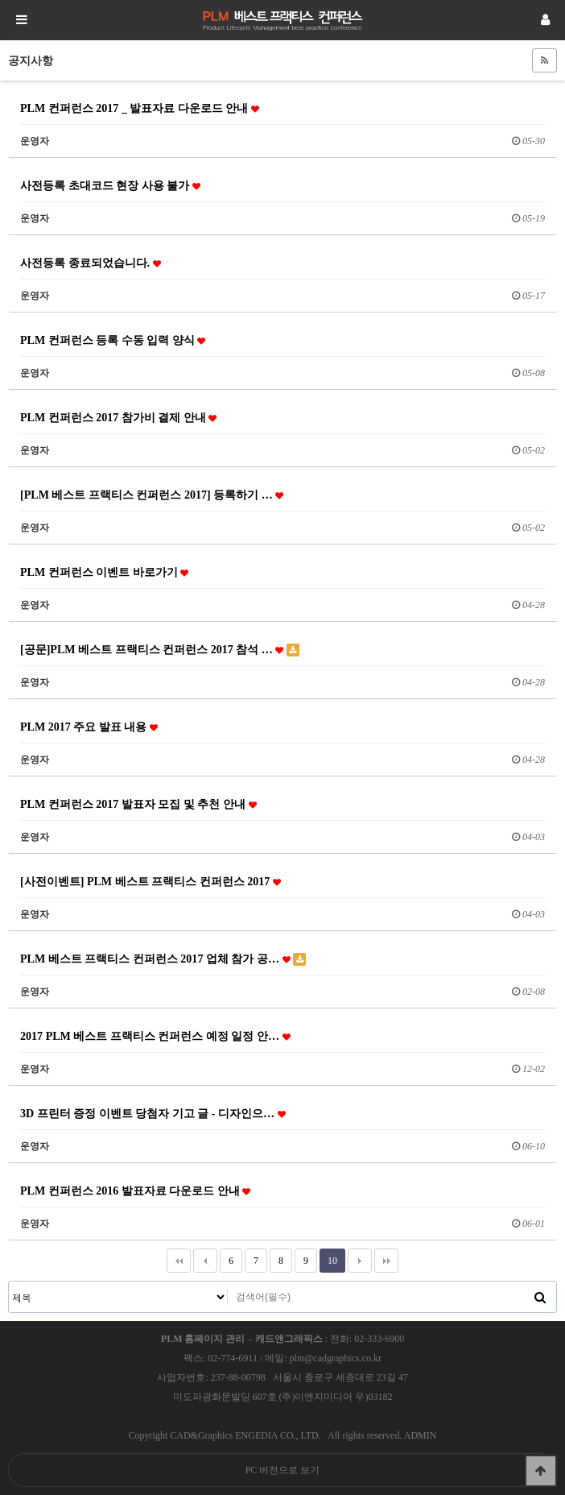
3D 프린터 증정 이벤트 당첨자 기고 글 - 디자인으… (153, 1113)
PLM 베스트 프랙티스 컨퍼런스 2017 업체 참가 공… (163, 959)
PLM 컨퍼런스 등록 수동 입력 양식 (112, 339)
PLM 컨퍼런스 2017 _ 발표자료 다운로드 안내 (139, 107)
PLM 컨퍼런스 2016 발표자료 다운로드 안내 (135, 1190)
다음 (360, 1261)
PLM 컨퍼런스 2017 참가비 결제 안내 (118, 417)
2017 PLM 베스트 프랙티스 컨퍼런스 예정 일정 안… (155, 1035)
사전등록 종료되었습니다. (90, 262)
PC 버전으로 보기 (282, 1470)
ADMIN (420, 1435)
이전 (205, 1261)
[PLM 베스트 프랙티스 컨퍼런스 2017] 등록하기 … (151, 494)
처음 (179, 1261)
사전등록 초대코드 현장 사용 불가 (110, 185)
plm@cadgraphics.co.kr (335, 1358)
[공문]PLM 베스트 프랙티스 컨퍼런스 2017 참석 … (159, 649)
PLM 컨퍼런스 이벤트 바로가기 (104, 571)
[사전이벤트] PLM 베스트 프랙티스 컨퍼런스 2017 (150, 881)
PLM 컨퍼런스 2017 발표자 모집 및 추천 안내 (138, 803)
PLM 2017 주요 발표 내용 (89, 726)
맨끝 (386, 1261)
